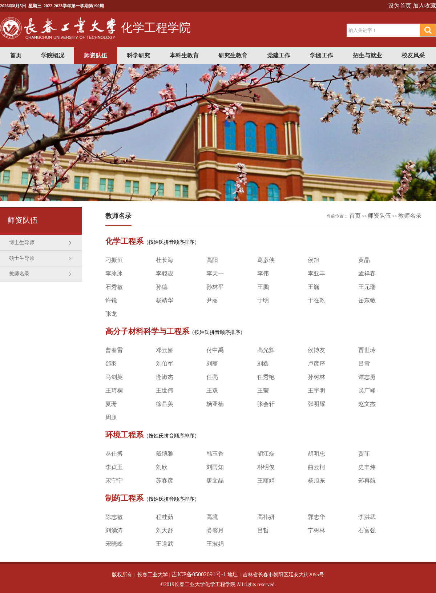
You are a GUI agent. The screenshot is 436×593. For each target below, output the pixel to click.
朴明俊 (266, 467)
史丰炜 (367, 467)
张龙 (111, 314)
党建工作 (278, 55)
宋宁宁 (114, 480)
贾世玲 (367, 350)
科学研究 (138, 55)
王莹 (263, 390)
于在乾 (316, 300)
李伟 (263, 273)
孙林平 (215, 287)
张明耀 (316, 404)
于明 (263, 300)
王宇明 (316, 390)
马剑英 (114, 377)
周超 (111, 417)
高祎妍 (266, 517)
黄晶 (364, 260)
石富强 (367, 530)
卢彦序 (316, 363)
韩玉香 (215, 454)
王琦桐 (114, 390)
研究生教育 (232, 55)
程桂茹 (164, 517)
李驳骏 (164, 273)
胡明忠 (316, 454)
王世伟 (164, 390)
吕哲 (263, 530)
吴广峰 (367, 390)
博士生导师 (22, 242)
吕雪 (364, 363)
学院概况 (52, 55)
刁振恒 (114, 260)
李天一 (215, 273)
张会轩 (266, 404)
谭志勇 (367, 377)
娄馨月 (215, 530)
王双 (212, 390)
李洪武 (367, 517)
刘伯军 (164, 363)
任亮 (212, 377)
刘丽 (212, 363)
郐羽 (111, 363)
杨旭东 (316, 480)
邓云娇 (164, 350)
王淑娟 (215, 544)
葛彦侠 (266, 260)
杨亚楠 (215, 404)
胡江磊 (266, 454)
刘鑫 (263, 363)
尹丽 (212, 300)
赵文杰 (367, 404)
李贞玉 (114, 467)
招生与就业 (367, 55)
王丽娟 (266, 480)
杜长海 (164, 260)
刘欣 (161, 467)
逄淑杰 (164, 377)
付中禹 (215, 350)
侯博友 (316, 350)
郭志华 (316, 517)
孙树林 (316, 377)
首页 (15, 55)
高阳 (212, 260)
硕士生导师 (22, 258)
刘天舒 (164, 530)
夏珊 (111, 404)
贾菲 (364, 454)
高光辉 (266, 350)
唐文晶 (215, 480)
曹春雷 (114, 350)
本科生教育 (184, 55)
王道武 (164, 544)
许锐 (111, 300)
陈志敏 (114, 517)
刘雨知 (215, 467)
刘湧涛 (114, 530)
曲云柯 (316, 467)
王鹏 (263, 287)
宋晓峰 (114, 544)
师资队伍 (95, 55)
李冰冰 (114, 273)
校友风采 (413, 55)
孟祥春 (367, 273)
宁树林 (316, 530)
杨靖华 (164, 300)
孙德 (161, 287)
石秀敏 (114, 287)
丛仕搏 (114, 454)
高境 (212, 517)
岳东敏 (367, 300)
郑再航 (367, 480)
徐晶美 (164, 404)
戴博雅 (164, 454)
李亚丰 (316, 273)
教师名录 (19, 274)
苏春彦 (164, 480)
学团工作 (321, 55)
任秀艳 (266, 377)
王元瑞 (367, 287)
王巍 (313, 287)
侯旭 (313, 260)
